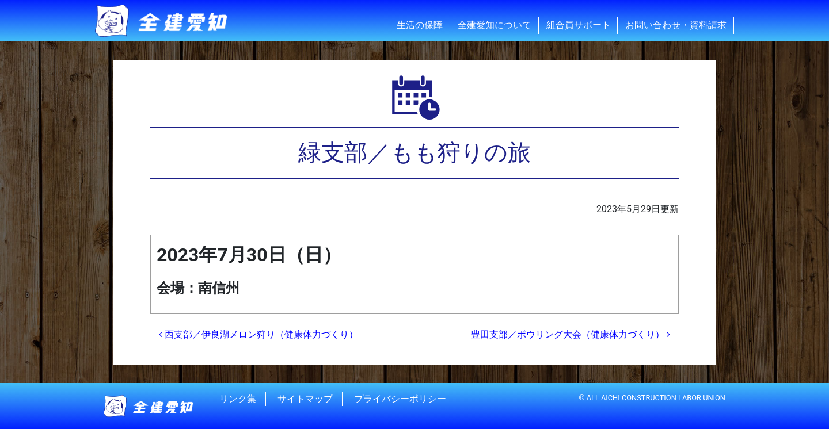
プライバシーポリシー (400, 398)
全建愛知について (494, 25)
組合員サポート (578, 25)
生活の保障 (420, 25)
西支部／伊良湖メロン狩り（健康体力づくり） (258, 334)
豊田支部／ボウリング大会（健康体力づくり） (570, 334)
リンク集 (237, 398)
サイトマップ (305, 398)
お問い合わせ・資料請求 (676, 25)
